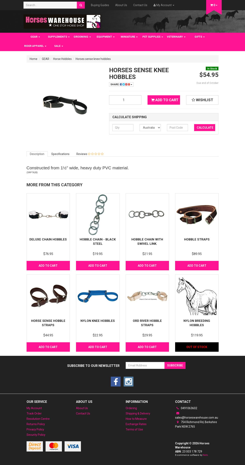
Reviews (90, 154)
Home (33, 59)
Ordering (131, 408)
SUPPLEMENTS (59, 36)
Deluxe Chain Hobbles (48, 239)
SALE (58, 45)
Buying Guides (100, 5)
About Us (121, 5)
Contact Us (140, 5)
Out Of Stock (196, 347)
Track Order (34, 413)
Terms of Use (134, 429)
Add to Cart (164, 100)
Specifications (60, 154)
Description (37, 154)
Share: (121, 84)
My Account (34, 408)
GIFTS (200, 36)
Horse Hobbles (62, 59)
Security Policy (36, 434)
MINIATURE (129, 36)
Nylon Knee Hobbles (98, 321)
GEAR (35, 36)
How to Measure (136, 418)
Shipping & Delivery (138, 413)
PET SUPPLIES (152, 36)
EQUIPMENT (106, 36)
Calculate (205, 127)
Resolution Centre (38, 418)
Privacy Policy (35, 429)
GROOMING (82, 36)
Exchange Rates (136, 424)
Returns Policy (36, 424)
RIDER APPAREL (35, 45)
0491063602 (186, 408)
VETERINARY (176, 36)
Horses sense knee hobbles (93, 59)
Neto (205, 455)
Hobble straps (197, 239)
